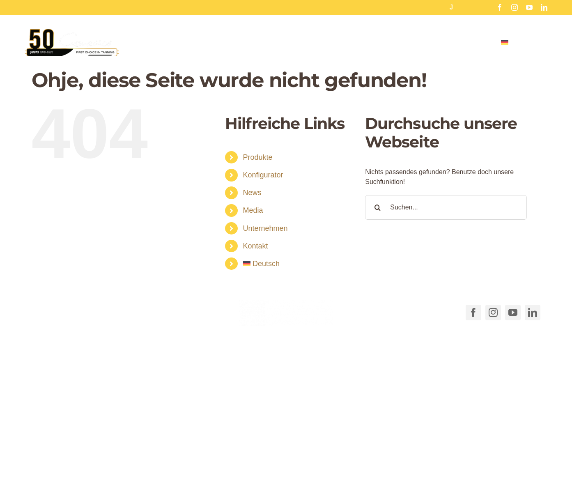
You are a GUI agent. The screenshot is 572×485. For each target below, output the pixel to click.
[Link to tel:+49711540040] (42, 310)
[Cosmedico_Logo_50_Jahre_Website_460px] (72, 31)
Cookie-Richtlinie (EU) (358, 456)
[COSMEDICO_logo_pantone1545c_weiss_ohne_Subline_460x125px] (286, 302)
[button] (170, 441)
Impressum (481, 456)
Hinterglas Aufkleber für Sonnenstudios (427, 7)
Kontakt (255, 246)
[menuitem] (524, 41)
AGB (314, 456)
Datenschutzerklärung (428, 456)
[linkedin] (544, 7)
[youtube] (529, 7)
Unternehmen (265, 228)
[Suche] (377, 207)
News (252, 192)
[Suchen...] (445, 207)
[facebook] (499, 7)
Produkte (258, 157)
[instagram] (514, 7)
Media (253, 210)
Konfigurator (263, 175)
